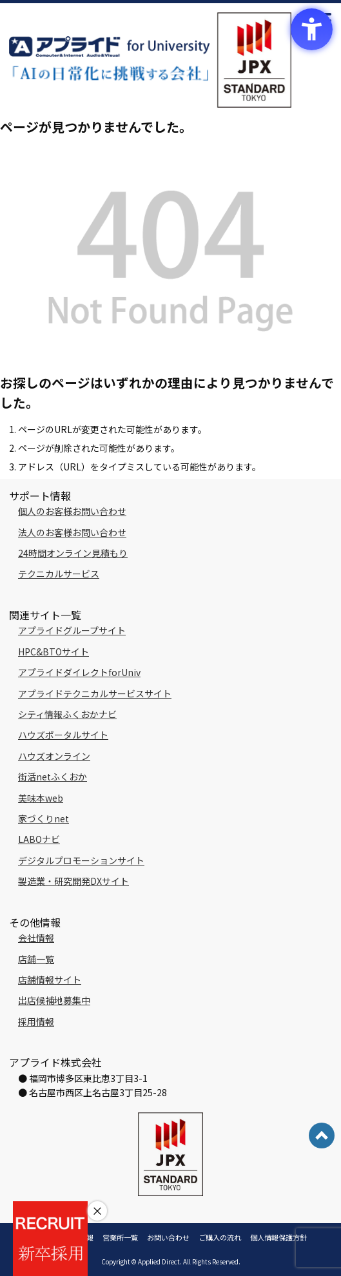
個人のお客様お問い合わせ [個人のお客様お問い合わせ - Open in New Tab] (72, 511)
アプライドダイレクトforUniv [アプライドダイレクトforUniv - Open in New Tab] (79, 672)
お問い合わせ (168, 1237)
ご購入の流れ (220, 1237)
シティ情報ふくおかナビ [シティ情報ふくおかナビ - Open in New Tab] (67, 714)
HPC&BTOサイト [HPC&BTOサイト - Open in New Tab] (53, 651)
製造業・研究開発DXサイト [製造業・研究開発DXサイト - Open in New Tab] (73, 881)
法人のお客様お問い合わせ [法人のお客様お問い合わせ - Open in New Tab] (72, 532)
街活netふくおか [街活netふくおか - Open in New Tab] (52, 776)
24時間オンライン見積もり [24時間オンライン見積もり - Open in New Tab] (73, 552)
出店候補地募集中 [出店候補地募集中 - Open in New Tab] (54, 1000)
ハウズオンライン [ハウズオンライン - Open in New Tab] (54, 755)
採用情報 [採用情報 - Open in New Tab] (36, 1021)
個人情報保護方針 (278, 1237)
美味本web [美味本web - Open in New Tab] (40, 797)
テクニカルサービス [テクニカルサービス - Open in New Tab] (58, 573)
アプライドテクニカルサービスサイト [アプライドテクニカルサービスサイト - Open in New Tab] (94, 693)
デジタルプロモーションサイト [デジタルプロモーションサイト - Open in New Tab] (81, 860)
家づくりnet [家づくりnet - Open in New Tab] (43, 818)
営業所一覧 (120, 1237)
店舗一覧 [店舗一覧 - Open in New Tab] (36, 958)
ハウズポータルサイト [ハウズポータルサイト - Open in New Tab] (63, 734)
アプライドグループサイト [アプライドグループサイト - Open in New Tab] (72, 630)
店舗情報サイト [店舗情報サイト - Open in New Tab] (49, 979)
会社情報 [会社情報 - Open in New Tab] (36, 937)
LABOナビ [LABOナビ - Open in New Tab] (39, 839)
